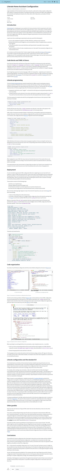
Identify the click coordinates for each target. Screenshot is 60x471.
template (20, 75)
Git (40, 52)
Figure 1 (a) (48, 267)
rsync (12, 197)
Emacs (42, 52)
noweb (50, 86)
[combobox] (57, 2)
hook (48, 190)
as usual (15, 76)
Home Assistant (10, 28)
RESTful (26, 115)
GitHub (44, 75)
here (9, 431)
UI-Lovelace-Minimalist (38, 378)
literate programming (15, 83)
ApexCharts (15, 398)
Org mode (48, 52)
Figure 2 (28, 302)
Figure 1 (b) (28, 297)
